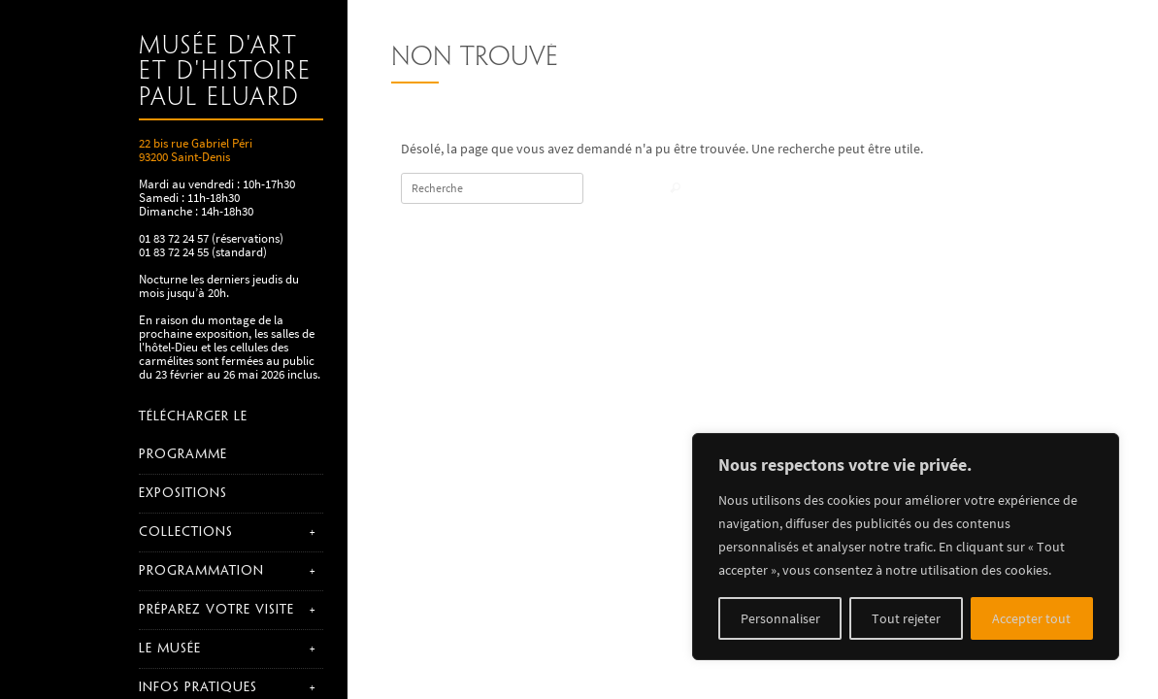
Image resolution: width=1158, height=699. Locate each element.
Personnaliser (780, 618)
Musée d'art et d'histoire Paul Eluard (225, 72)
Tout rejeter (906, 618)
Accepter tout (1031, 618)
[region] (905, 546)
